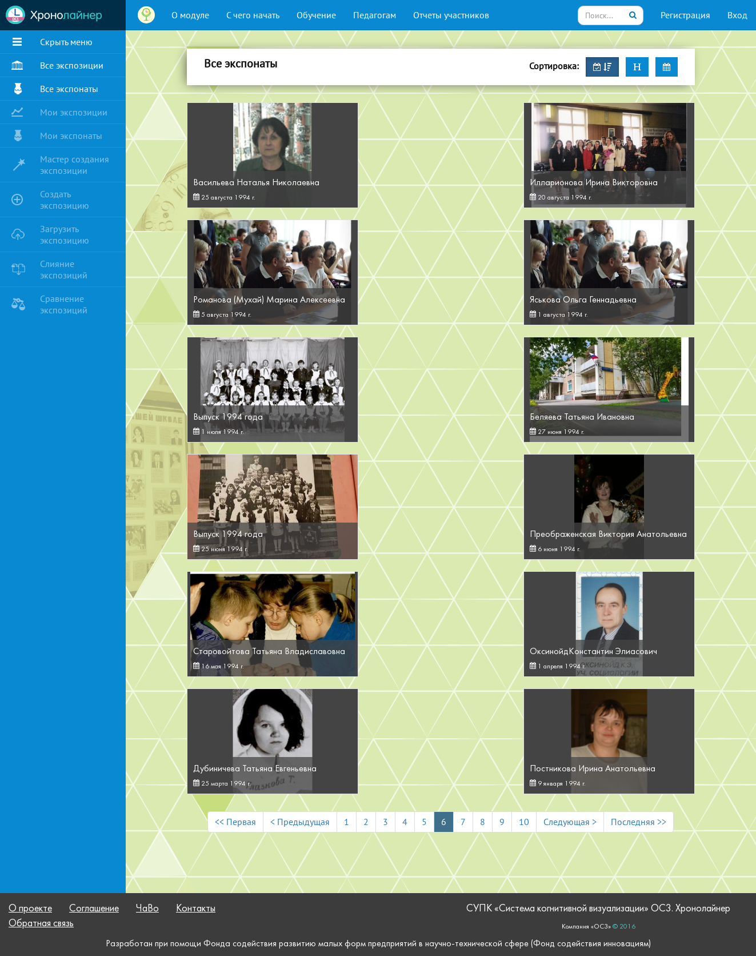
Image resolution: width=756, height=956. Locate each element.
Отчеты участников (451, 15)
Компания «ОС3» (586, 926)
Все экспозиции (71, 65)
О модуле (190, 15)
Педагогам (374, 15)
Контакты (195, 909)
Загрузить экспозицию (64, 234)
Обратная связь (41, 924)
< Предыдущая (300, 821)
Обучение (316, 15)
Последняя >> (638, 821)
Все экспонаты (69, 88)
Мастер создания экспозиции (74, 164)
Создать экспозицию (64, 199)
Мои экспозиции (73, 112)
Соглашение (94, 909)
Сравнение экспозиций (63, 304)
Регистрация (685, 15)
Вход (737, 15)
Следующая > (570, 821)
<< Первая (235, 821)
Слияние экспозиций (63, 269)
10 (524, 821)
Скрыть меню (66, 41)
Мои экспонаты (71, 135)
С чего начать (252, 15)
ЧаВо (147, 909)
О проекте (30, 909)
